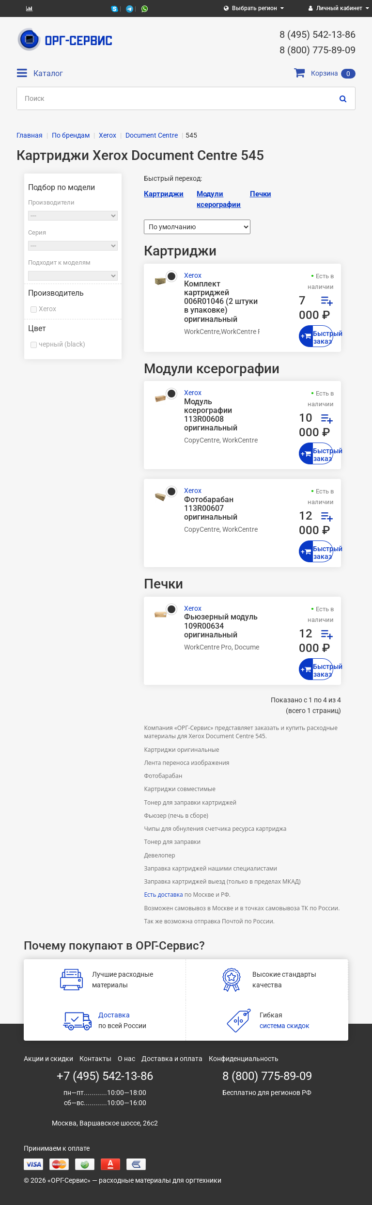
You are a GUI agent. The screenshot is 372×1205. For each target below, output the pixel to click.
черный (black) (62, 344)
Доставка (114, 1015)
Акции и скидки (48, 1058)
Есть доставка (163, 894)
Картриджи (164, 194)
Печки (260, 194)
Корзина (325, 73)
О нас (126, 1058)
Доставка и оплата (171, 1058)
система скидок (285, 1026)
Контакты (95, 1058)
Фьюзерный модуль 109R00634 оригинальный (221, 626)
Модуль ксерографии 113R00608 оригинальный (210, 415)
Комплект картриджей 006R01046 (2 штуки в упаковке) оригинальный (221, 302)
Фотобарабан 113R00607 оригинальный (210, 508)
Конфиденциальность (244, 1058)
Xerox (47, 309)
